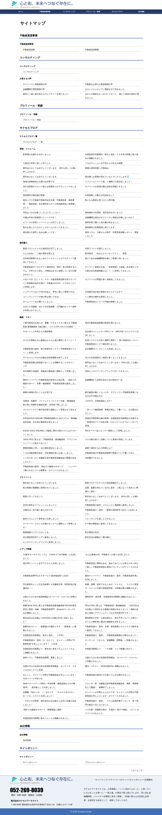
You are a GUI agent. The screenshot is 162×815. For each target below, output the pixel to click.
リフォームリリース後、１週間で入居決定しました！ (108, 181)
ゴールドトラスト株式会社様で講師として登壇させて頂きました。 (49, 411)
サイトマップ (101, 780)
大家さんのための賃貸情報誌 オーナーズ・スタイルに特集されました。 (50, 599)
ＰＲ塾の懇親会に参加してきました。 (102, 523)
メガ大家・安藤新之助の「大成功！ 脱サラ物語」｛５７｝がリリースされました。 (112, 711)
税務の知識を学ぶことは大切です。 (39, 392)
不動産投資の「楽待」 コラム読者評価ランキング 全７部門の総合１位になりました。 (111, 703)
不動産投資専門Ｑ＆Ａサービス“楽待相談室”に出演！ (46, 576)
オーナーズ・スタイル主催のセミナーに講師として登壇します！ (49, 525)
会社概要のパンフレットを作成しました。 (104, 349)
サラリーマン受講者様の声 (35, 84)
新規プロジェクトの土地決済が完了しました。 (43, 248)
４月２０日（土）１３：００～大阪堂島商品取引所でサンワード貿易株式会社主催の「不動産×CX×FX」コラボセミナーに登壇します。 (49, 283)
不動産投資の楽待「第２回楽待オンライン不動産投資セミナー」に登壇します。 (49, 351)
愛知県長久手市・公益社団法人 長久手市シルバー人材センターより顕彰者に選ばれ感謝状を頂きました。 (111, 620)
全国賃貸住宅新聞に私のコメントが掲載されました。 (46, 718)
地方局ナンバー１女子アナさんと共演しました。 (44, 563)
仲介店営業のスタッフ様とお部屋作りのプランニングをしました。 (49, 188)
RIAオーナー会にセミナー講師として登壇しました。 (108, 431)
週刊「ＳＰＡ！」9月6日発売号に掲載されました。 (108, 666)
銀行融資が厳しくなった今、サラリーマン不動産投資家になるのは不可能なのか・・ (111, 394)
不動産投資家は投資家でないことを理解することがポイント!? (48, 364)
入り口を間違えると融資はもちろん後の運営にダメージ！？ (49, 340)
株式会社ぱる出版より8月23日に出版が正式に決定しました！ (48, 620)
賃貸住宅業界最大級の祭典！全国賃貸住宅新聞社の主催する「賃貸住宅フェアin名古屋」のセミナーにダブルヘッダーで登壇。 (111, 422)
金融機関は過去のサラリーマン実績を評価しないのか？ (109, 217)
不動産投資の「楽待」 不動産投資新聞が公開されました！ (111, 635)
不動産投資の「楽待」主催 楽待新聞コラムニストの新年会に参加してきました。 (111, 628)
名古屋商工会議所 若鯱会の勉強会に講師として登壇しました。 (49, 373)
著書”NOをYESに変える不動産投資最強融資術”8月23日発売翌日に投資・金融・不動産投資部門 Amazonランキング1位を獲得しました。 (49, 609)
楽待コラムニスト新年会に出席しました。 (41, 519)
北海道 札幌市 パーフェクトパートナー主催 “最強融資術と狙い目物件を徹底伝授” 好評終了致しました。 (49, 403)
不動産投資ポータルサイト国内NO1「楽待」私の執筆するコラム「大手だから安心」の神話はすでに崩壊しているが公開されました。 (50, 271)
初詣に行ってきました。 (34, 496)
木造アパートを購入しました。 (99, 248)
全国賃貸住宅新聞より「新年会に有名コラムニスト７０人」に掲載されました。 (49, 651)
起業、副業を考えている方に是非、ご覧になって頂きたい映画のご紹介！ (111, 490)
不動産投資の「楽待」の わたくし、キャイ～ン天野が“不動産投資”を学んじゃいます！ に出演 (49, 642)
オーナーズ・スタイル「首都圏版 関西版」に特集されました (111, 642)
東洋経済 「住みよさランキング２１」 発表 (105, 253)
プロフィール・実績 (32, 120)
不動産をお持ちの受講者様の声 (99, 84)
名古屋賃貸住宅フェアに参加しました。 (41, 537)
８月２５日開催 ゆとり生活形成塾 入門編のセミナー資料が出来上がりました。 (49, 308)
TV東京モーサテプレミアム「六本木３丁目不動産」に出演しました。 (50, 556)
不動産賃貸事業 (92, 50)
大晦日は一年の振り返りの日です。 (39, 510)
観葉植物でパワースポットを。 (37, 532)
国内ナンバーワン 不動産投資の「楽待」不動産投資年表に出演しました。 (111, 578)
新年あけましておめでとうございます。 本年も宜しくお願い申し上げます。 (50, 170)
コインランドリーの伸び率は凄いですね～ (41, 297)
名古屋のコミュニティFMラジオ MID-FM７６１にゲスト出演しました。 (112, 333)
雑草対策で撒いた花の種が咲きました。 (103, 222)
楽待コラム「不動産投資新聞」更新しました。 (43, 657)
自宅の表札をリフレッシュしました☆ (40, 505)
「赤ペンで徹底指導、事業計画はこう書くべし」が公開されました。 (111, 411)
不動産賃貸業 (29, 50)
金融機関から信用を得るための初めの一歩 (104, 380)
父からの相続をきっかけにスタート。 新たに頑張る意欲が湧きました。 (112, 96)
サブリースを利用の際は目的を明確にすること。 (106, 186)
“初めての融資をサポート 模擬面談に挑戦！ (43, 709)
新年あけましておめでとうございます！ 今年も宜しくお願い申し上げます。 (112, 364)
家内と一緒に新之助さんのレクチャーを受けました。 (46, 94)
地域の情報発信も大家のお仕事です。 (40, 181)
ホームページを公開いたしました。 (39, 302)
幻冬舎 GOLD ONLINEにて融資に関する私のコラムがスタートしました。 (50, 433)
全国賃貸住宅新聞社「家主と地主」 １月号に (43, 635)
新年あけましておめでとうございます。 (41, 177)
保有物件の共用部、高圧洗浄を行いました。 (104, 212)
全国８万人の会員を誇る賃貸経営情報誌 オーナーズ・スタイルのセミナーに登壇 (49, 668)
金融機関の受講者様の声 (34, 89)
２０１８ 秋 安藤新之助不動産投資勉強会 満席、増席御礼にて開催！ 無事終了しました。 (111, 685)
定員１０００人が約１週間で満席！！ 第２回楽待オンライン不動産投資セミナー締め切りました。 (112, 342)
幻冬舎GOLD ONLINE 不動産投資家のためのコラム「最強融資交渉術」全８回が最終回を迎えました (50, 420)
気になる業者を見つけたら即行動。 (101, 200)
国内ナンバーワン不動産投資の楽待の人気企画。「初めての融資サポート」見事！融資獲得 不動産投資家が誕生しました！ (49, 383)
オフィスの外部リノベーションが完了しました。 (44, 222)
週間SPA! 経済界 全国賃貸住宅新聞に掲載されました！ (111, 597)
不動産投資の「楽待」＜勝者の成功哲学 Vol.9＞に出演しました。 (111, 512)
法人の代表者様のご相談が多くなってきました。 (106, 357)
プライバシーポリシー (95, 762)
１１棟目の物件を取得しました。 (100, 297)
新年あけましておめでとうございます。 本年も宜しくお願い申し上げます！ (112, 498)
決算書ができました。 (95, 458)
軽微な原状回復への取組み (97, 168)
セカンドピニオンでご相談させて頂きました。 (105, 89)
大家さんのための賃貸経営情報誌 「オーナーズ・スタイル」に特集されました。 (112, 659)
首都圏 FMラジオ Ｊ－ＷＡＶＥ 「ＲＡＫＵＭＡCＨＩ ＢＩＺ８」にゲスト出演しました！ (50, 694)
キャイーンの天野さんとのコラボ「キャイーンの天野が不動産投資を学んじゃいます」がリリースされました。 (111, 694)
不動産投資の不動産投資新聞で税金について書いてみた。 (110, 453)
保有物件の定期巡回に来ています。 (101, 227)
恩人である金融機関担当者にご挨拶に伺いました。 (107, 258)
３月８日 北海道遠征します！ (99, 401)
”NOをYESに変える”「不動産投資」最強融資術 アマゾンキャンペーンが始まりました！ (50, 441)
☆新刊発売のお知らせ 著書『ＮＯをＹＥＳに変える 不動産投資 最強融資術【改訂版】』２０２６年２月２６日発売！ (50, 325)
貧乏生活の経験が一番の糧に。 (99, 537)
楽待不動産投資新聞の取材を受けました (103, 323)
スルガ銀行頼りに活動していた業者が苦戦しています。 (109, 439)
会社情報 (27, 740)
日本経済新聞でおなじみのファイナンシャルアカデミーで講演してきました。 (49, 260)
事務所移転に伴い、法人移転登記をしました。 (43, 448)
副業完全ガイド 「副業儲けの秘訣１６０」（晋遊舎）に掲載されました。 (49, 628)
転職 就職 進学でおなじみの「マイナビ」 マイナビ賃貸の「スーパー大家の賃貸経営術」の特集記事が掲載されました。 (111, 588)
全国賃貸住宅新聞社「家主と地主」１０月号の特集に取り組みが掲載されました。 (111, 156)
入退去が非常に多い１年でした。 (38, 163)
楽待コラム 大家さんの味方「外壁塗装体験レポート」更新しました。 (111, 234)
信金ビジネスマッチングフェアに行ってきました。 (107, 371)
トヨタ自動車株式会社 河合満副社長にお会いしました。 (48, 453)
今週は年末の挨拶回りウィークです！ (40, 217)
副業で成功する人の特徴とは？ (99, 448)
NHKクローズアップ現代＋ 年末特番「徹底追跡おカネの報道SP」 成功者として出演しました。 (49, 685)
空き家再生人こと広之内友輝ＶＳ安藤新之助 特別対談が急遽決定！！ (49, 586)
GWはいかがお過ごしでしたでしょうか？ (41, 212)
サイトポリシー (30, 762)
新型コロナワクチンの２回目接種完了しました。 (106, 483)
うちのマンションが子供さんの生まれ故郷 (104, 163)
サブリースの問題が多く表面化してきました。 (105, 279)
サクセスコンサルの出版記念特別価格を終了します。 (46, 357)
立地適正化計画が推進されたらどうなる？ (104, 292)
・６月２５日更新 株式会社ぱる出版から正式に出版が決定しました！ (49, 703)
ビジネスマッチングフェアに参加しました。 (42, 542)
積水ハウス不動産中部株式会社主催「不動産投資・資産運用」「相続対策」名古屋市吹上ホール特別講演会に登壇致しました (49, 204)
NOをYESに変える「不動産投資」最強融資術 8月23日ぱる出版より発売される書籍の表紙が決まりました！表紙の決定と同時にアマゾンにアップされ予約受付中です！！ (112, 609)
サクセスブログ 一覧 (33, 142)
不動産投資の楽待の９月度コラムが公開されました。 (108, 675)
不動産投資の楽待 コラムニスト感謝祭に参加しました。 (110, 505)
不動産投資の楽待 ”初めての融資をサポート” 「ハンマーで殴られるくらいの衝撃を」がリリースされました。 (50, 468)
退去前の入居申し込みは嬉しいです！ (40, 232)
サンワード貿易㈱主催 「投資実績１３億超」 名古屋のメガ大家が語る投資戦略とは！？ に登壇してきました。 (111, 269)
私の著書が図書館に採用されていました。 (41, 488)
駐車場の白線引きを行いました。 (38, 154)
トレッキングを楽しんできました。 (101, 519)
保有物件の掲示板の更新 (34, 195)
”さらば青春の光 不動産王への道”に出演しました (107, 554)
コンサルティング (31, 72)
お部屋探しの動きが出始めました (100, 195)
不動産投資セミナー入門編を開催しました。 (104, 302)
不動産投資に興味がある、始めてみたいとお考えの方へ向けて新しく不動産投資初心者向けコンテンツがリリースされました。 (111, 567)
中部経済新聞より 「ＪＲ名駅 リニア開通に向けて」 (109, 649)
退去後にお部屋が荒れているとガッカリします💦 (107, 177)
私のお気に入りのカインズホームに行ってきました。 (46, 227)
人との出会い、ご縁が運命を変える (39, 253)
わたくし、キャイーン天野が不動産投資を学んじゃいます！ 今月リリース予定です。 (50, 677)
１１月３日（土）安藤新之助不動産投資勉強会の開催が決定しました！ (49, 460)
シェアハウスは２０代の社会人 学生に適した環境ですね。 (49, 292)
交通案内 (149, 780)
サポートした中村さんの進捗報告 (38, 331)
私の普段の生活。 (93, 532)
